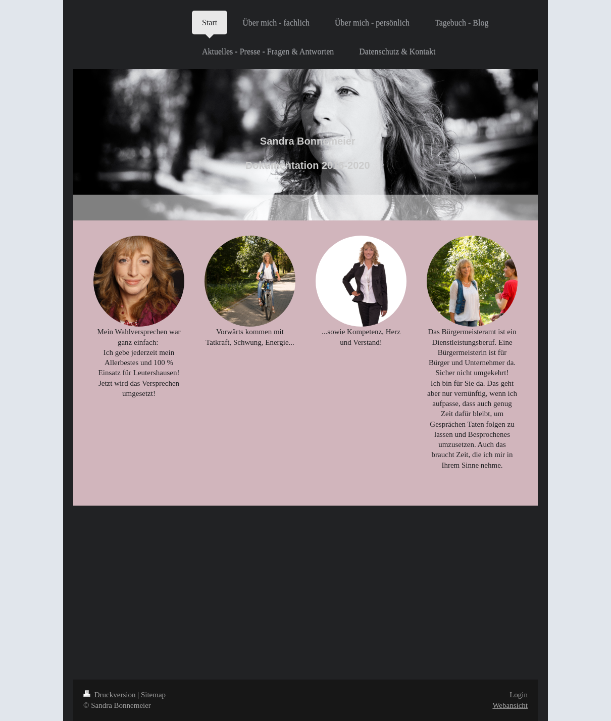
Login (519, 695)
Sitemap (153, 695)
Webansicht (510, 705)
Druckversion (110, 695)
